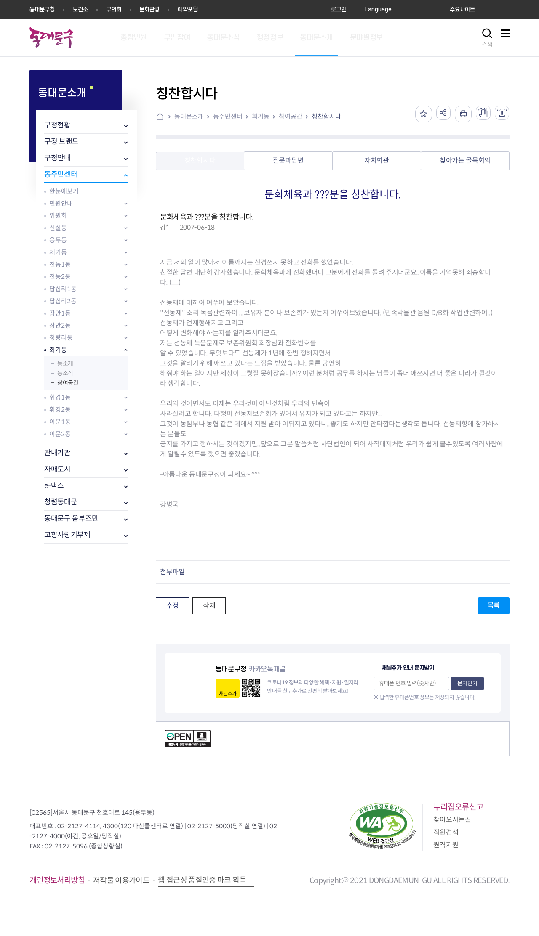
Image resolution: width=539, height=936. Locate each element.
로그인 (338, 9)
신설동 (58, 228)
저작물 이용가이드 (121, 880)
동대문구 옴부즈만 (71, 518)
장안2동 (60, 325)
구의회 (113, 9)
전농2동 (60, 277)
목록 (494, 605)
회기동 (58, 350)
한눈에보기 (64, 191)
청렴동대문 (60, 502)
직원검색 (446, 832)
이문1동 (60, 422)
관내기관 (57, 452)
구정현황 (57, 125)
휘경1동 (60, 397)
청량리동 (61, 338)
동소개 (65, 363)
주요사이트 (462, 9)
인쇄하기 (458, 114)
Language (378, 9)
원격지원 (446, 845)
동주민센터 (60, 174)
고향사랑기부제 (67, 534)
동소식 (65, 373)
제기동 (58, 252)
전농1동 (60, 264)
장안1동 (60, 313)
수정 (172, 605)
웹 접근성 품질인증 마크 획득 (202, 880)
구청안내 (57, 158)
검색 (487, 44)
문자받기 (467, 683)
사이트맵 (505, 38)
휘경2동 (60, 410)
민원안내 (61, 203)
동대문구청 (42, 9)
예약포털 (188, 9)
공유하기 (437, 114)
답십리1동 (63, 289)
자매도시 (57, 469)
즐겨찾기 (416, 114)
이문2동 (60, 434)
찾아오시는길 (452, 819)
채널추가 (227, 693)
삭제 (209, 605)
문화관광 (149, 9)
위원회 (58, 216)
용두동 (58, 240)
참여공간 (67, 382)
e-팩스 (54, 485)
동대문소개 (189, 116)
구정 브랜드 (61, 141)
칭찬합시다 (326, 116)
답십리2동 (63, 301)
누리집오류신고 (458, 807)
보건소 (80, 9)
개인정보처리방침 (57, 880)
